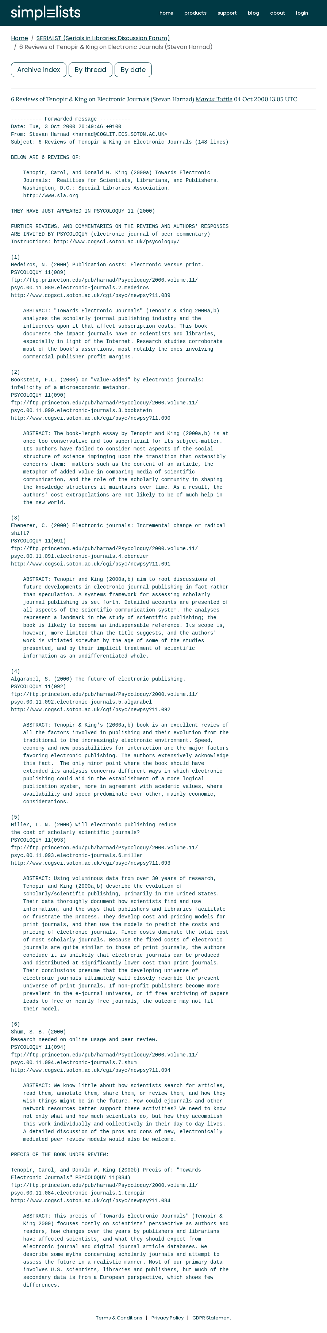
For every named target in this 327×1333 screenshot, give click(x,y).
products (195, 12)
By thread (90, 69)
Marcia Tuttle (214, 99)
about (277, 12)
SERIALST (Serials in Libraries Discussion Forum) (103, 38)
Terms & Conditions (119, 1317)
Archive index (38, 69)
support (227, 12)
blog (253, 12)
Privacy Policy (167, 1317)
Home (19, 38)
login (302, 12)
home (166, 12)
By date (133, 69)
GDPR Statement (211, 1317)
